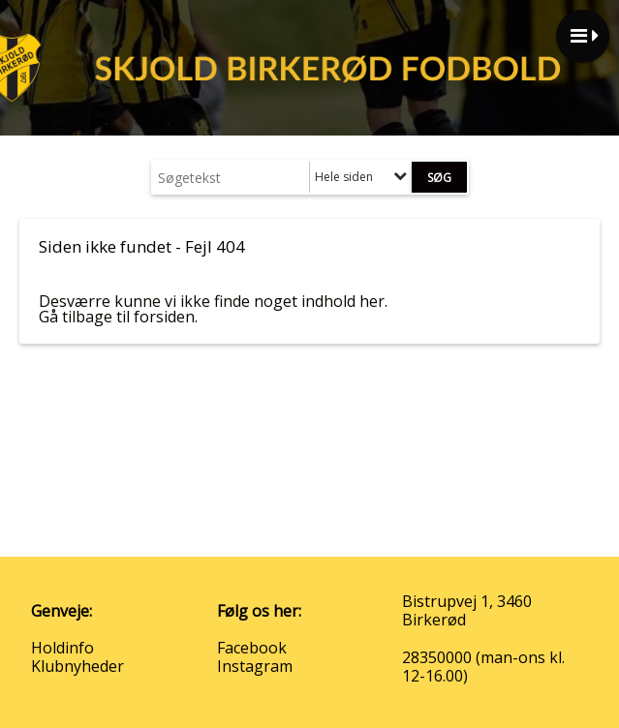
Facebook (252, 647)
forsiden (164, 316)
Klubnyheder (77, 666)
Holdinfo (62, 647)
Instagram (255, 666)
